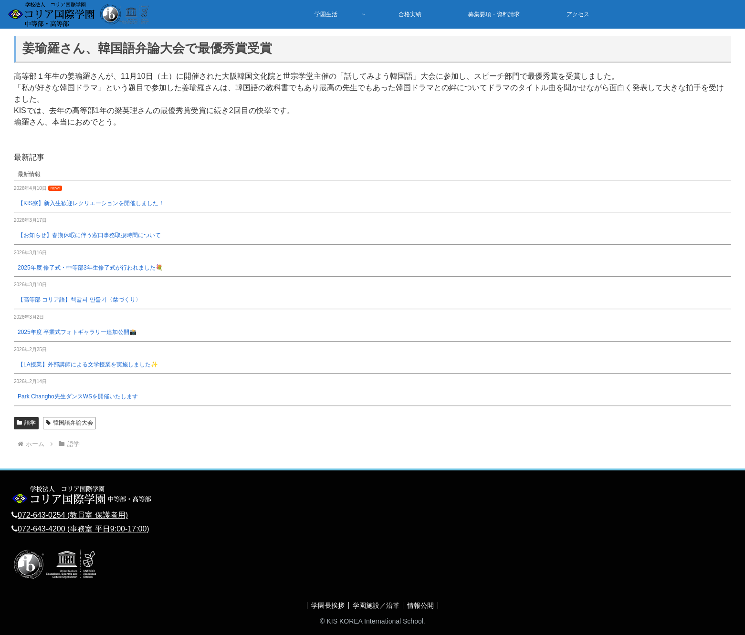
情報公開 (422, 605)
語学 (26, 422)
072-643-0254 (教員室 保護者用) (73, 515)
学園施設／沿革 (376, 605)
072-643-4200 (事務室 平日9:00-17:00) (83, 529)
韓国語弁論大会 (69, 422)
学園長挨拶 (326, 605)
